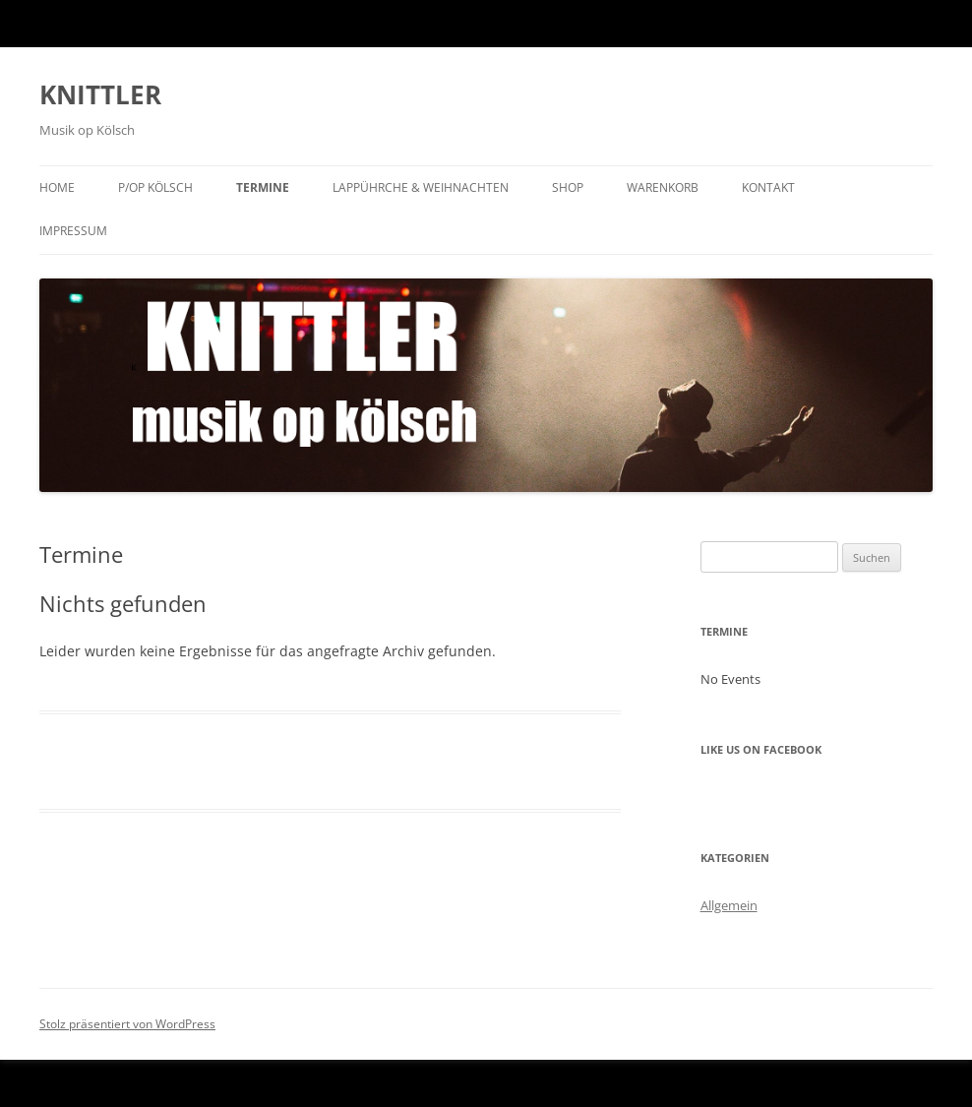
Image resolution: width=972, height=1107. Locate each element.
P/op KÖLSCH (155, 187)
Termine (262, 187)
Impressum (73, 230)
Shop (567, 187)
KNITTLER (100, 94)
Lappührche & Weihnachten (421, 187)
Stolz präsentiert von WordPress (127, 1023)
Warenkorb (663, 187)
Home (57, 187)
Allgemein (729, 905)
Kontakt (768, 187)
